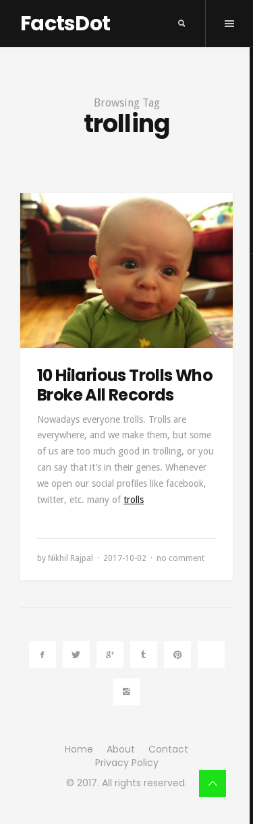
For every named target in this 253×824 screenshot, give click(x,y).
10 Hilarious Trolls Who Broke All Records (125, 385)
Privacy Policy (127, 762)
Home (79, 749)
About (121, 749)
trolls (133, 499)
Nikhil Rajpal (70, 558)
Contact (168, 749)
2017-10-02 (124, 558)
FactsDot (65, 23)
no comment (180, 558)
